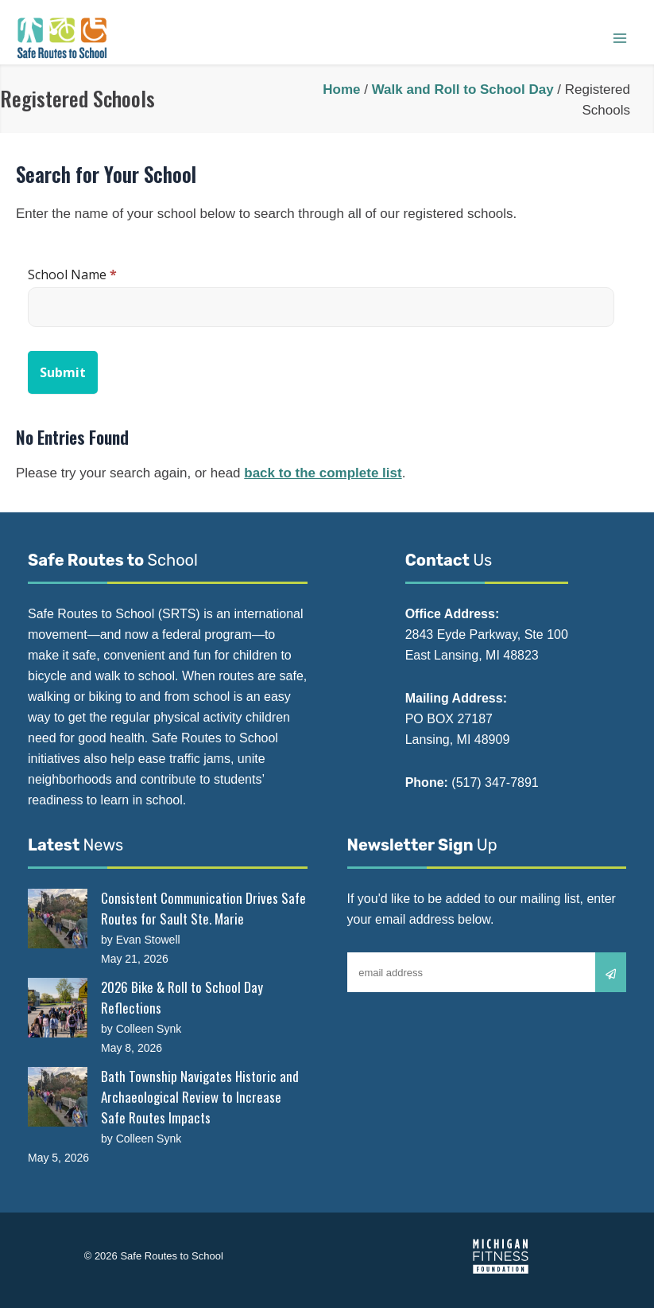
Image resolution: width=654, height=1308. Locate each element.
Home (341, 89)
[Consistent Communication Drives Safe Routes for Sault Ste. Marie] (57, 918)
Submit (63, 372)
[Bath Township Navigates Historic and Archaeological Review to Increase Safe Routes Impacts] (57, 1097)
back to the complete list (322, 473)
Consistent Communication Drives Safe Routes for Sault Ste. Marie (203, 908)
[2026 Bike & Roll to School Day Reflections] (57, 1007)
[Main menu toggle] (620, 38)
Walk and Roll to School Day (463, 89)
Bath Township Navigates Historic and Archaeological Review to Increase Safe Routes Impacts (200, 1096)
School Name (72, 274)
